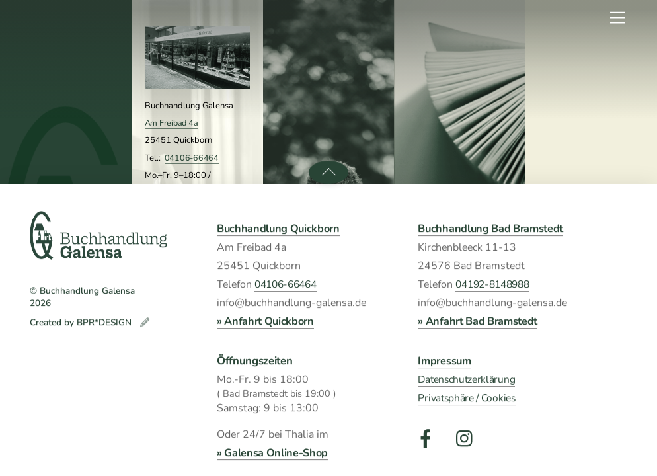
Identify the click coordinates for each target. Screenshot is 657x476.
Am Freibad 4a (171, 122)
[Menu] (617, 18)
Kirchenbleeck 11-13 (183, 283)
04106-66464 (192, 157)
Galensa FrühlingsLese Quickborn (330, 319)
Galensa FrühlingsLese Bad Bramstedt (330, 382)
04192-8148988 (197, 317)
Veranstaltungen (329, 228)
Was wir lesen (459, 228)
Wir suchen (591, 227)
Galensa (78, 222)
